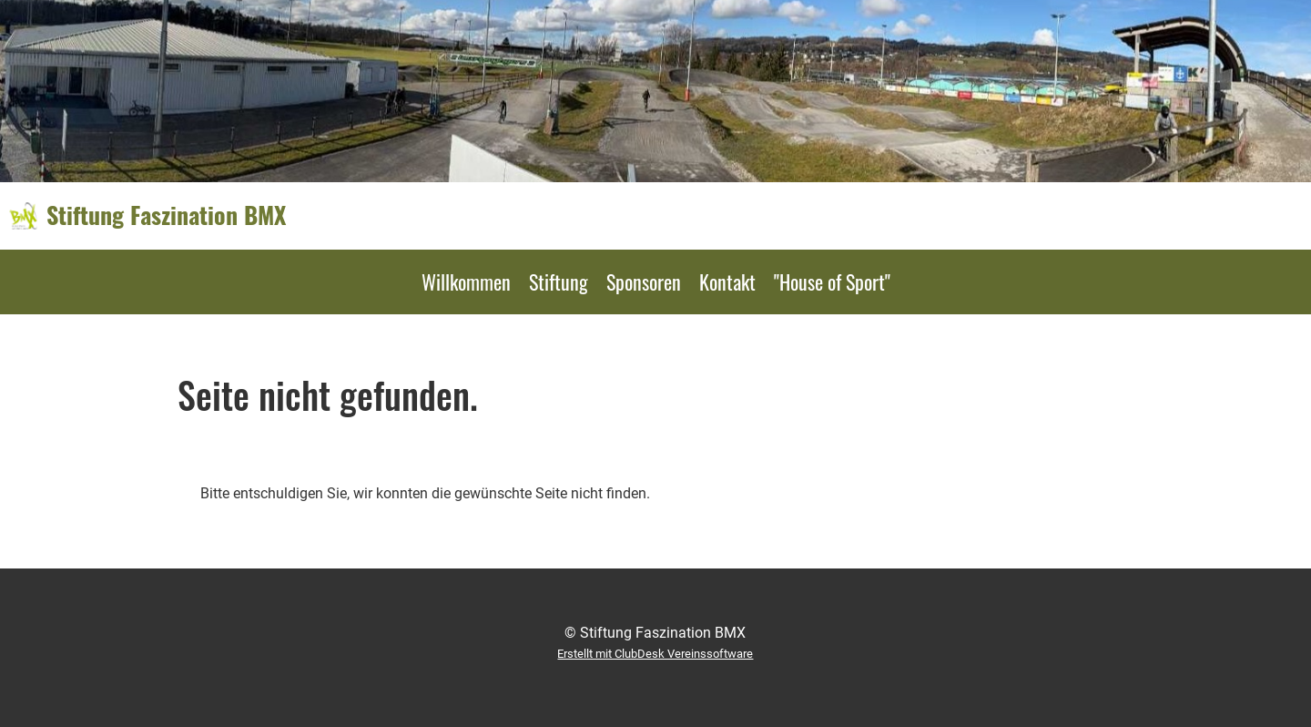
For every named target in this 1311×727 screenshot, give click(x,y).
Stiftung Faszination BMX (166, 215)
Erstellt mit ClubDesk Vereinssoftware (655, 653)
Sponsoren (643, 281)
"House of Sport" (832, 281)
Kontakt (727, 281)
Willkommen (466, 281)
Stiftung (558, 281)
